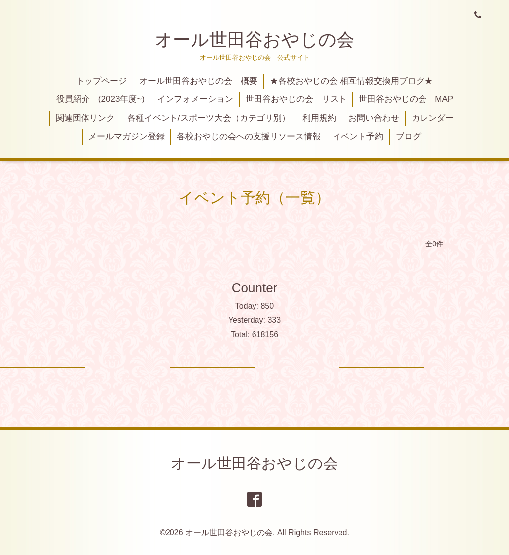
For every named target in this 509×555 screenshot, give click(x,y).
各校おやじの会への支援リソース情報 (249, 136)
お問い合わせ (373, 118)
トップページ (101, 81)
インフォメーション (195, 99)
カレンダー (433, 118)
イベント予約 (358, 136)
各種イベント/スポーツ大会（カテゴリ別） (208, 118)
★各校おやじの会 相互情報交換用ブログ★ (351, 81)
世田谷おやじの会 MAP (406, 99)
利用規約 (319, 118)
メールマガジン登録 (126, 136)
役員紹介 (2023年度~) (100, 99)
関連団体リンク (85, 118)
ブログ (408, 136)
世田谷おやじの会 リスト (296, 99)
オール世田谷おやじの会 (254, 39)
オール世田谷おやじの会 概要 (198, 81)
